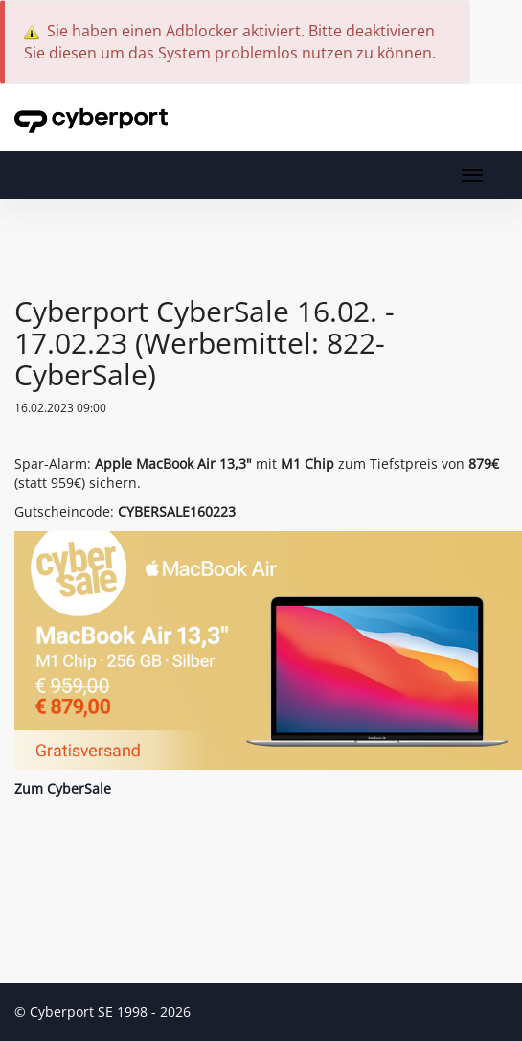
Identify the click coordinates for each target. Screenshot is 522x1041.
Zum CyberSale (62, 788)
